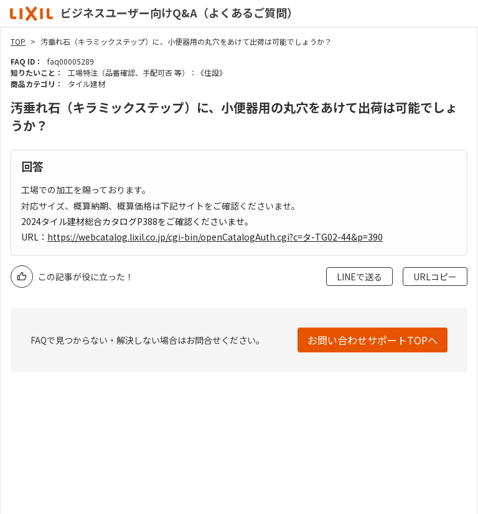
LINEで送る (359, 276)
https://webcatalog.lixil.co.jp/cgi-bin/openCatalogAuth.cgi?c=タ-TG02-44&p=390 (215, 237)
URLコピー (435, 276)
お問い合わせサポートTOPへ (372, 340)
